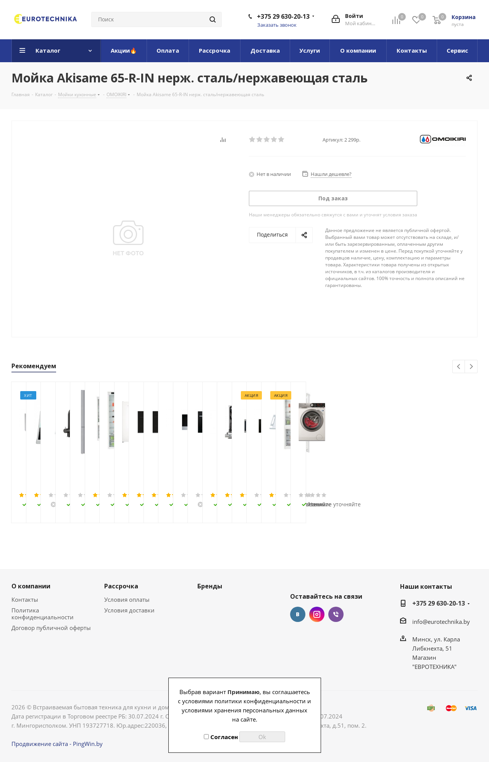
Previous (459, 367)
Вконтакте (297, 614)
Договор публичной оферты (51, 628)
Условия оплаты (127, 599)
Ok (262, 737)
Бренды (209, 586)
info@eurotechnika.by (441, 621)
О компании (30, 586)
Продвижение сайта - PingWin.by (57, 744)
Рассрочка (121, 586)
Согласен (221, 737)
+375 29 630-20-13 (283, 16)
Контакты (24, 599)
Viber (336, 614)
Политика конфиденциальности (42, 613)
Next (471, 367)
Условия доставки (129, 610)
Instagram (316, 614)
